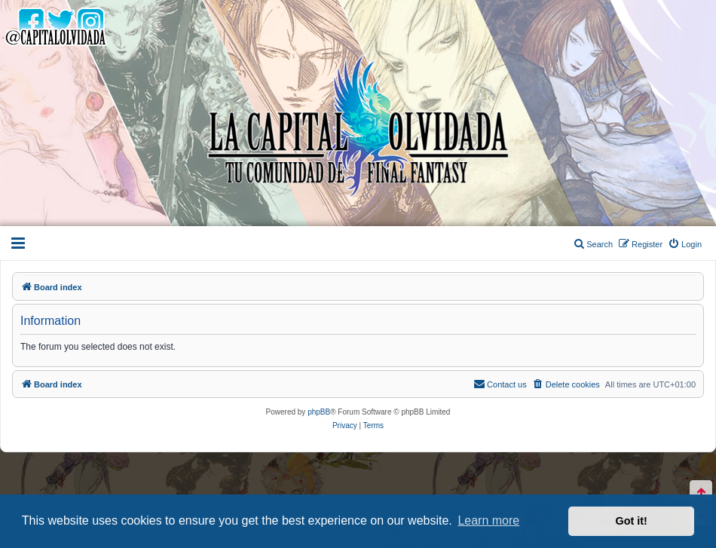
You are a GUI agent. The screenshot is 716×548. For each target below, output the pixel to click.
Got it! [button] (631, 521)
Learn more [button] (488, 520)
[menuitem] (685, 244)
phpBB (319, 412)
